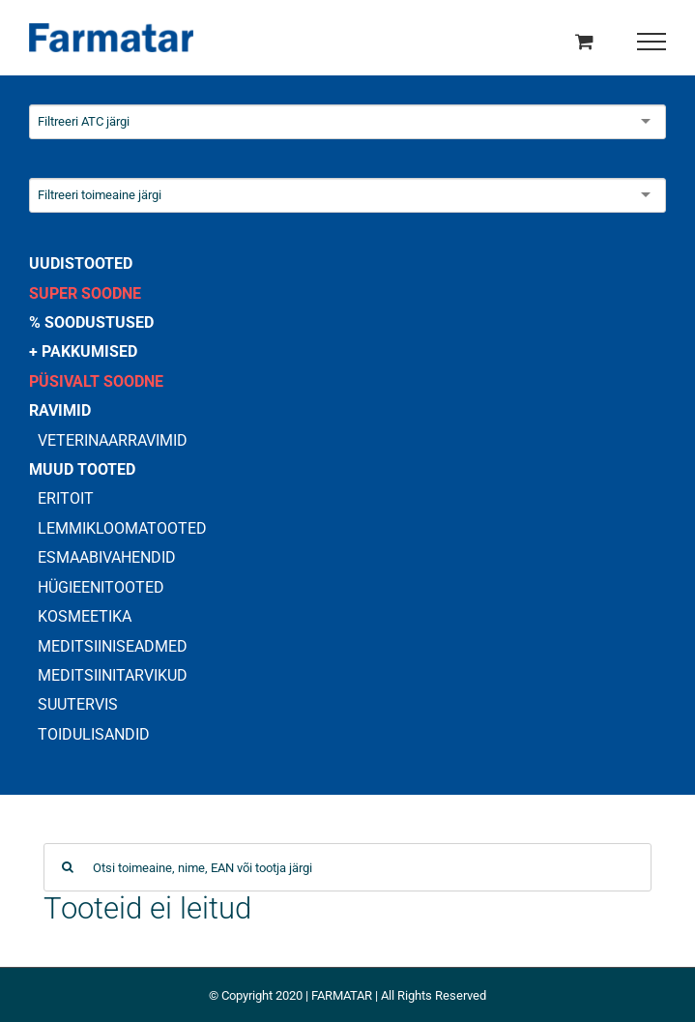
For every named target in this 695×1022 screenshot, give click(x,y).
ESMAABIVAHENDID (107, 557)
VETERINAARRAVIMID (113, 440)
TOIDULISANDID (94, 734)
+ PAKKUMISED (83, 351)
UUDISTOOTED (80, 263)
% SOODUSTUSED (91, 322)
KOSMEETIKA (84, 616)
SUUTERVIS (78, 704)
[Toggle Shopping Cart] (584, 41)
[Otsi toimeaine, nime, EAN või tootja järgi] (347, 867)
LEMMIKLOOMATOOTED (122, 528)
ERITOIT (66, 498)
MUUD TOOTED (82, 469)
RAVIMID (60, 410)
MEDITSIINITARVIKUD (113, 675)
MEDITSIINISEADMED (113, 646)
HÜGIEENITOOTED (101, 587)
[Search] (67, 867)
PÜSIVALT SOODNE (96, 381)
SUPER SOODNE (85, 293)
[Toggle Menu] (652, 41)
